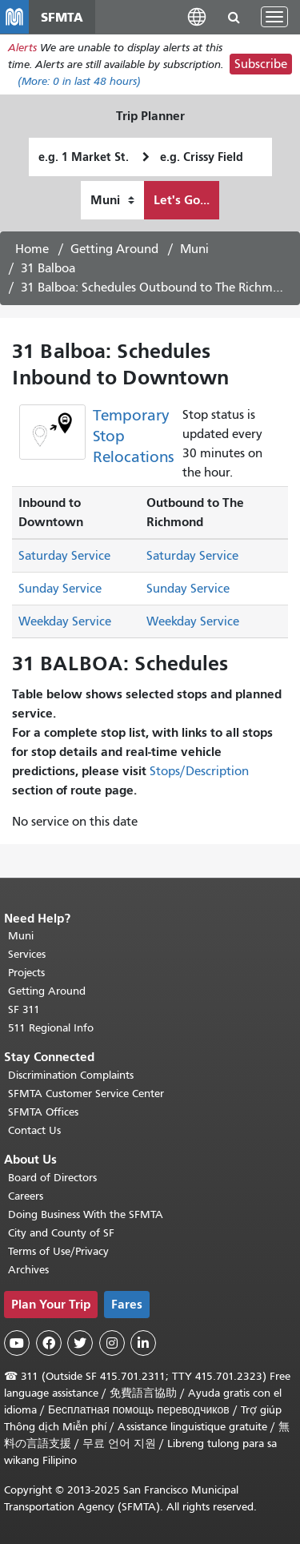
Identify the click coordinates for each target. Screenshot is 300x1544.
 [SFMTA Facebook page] (48, 1343)
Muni (194, 249)
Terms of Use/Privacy (58, 1251)
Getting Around (114, 249)
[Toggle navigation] (274, 16)
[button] (197, 16)
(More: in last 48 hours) (79, 81)
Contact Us (34, 1130)
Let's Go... (182, 199)
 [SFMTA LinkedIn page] (143, 1343)
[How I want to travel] (112, 200)
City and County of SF (61, 1233)
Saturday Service (64, 556)
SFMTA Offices (43, 1112)
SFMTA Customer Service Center (86, 1093)
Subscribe (260, 64)
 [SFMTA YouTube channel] (17, 1343)
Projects (26, 972)
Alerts (22, 47)
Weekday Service (64, 621)
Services (27, 954)
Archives (28, 1270)
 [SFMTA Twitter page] (80, 1343)
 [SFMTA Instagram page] (112, 1343)
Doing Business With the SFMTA (85, 1214)
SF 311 (24, 1009)
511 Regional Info (51, 1028)
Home (32, 249)
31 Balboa (48, 268)
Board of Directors (52, 1177)
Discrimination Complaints (71, 1075)
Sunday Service (60, 588)
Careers (25, 1196)
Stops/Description (199, 771)
